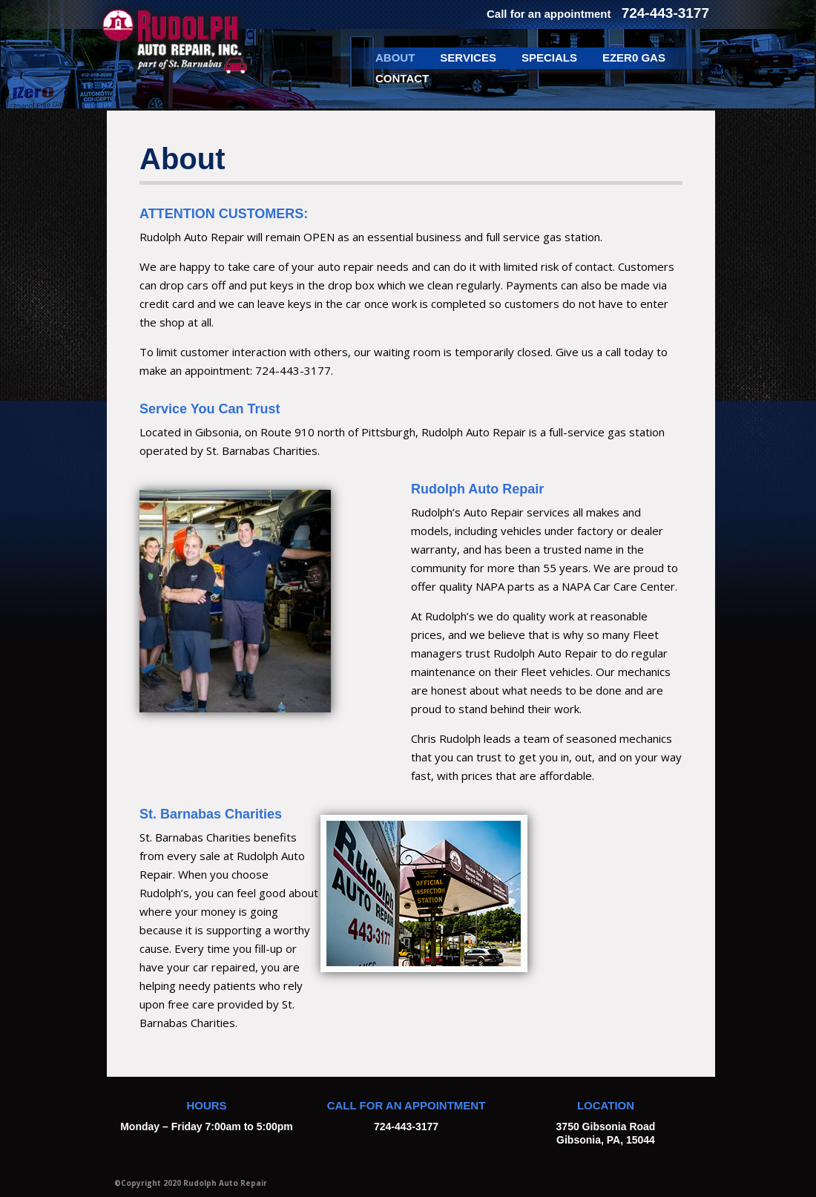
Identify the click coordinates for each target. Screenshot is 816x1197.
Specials (549, 57)
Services (468, 57)
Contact (402, 78)
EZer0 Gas (633, 57)
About (395, 57)
